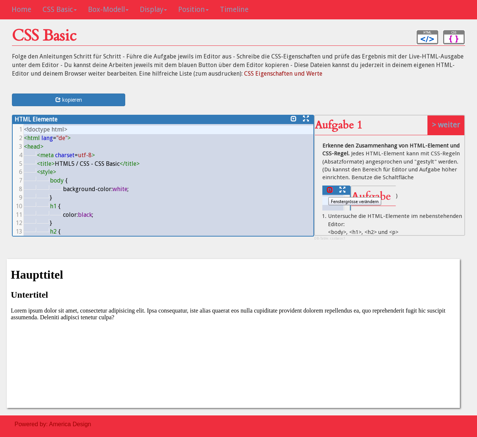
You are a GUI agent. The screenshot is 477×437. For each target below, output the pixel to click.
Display (153, 9)
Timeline (234, 9)
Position (193, 9)
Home (21, 9)
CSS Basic (59, 9)
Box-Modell (108, 9)
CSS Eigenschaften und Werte (283, 73)
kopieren (69, 100)
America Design (70, 424)
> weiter (446, 124)
